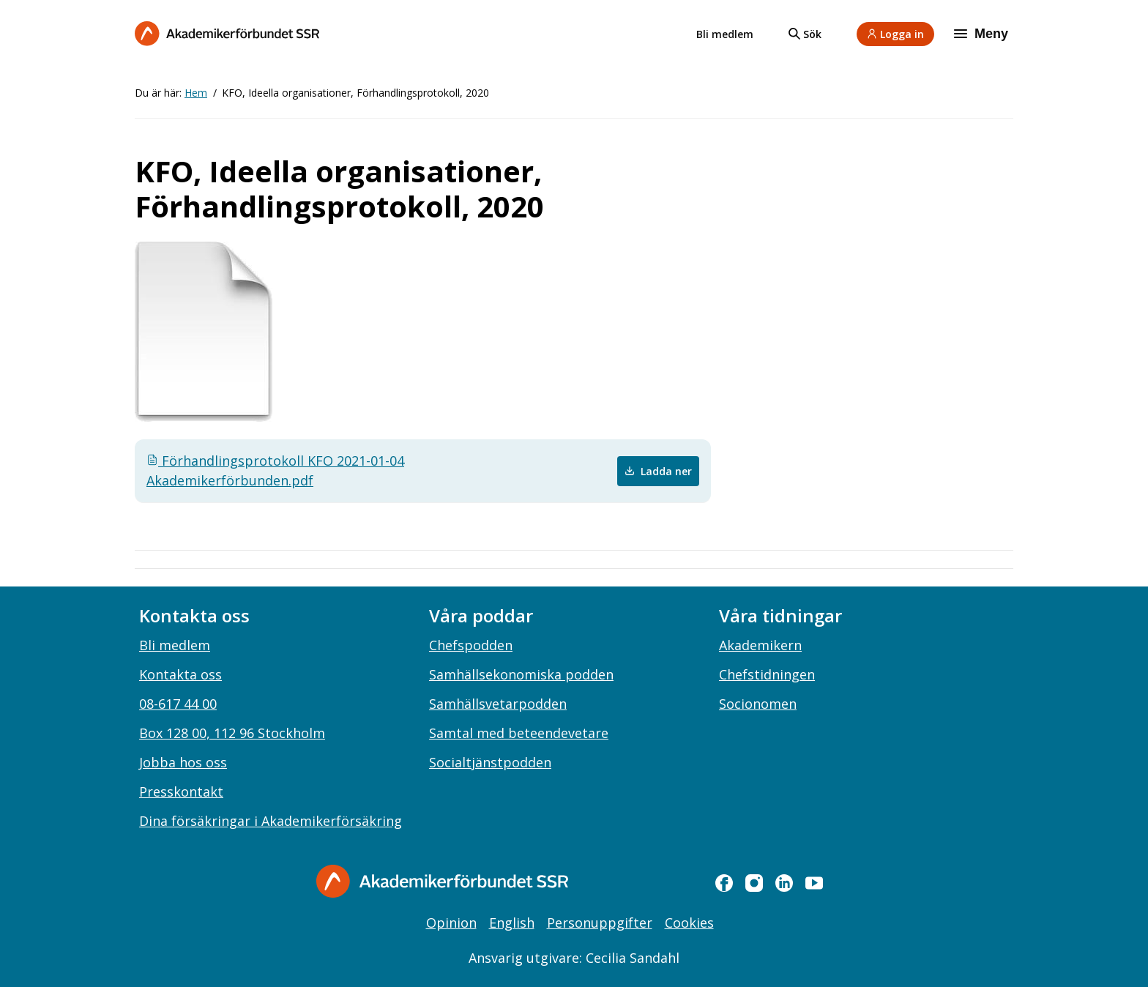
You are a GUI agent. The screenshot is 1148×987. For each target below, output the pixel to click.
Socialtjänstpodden (490, 762)
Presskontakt (181, 791)
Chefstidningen (767, 674)
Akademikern (760, 645)
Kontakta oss (180, 674)
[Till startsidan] (227, 33)
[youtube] (814, 883)
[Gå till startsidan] (442, 881)
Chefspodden (470, 645)
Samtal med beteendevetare (518, 733)
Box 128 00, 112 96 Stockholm (232, 733)
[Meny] (982, 33)
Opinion (451, 922)
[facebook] (724, 883)
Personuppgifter (599, 922)
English (511, 922)
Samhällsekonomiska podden (521, 674)
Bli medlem (724, 34)
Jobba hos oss (183, 762)
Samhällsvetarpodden (498, 703)
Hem (195, 93)
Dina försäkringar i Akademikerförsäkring (270, 821)
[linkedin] (784, 883)
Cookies (689, 922)
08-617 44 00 (178, 703)
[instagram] (754, 883)
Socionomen (758, 703)
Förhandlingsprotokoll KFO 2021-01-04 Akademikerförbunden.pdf (275, 470)
